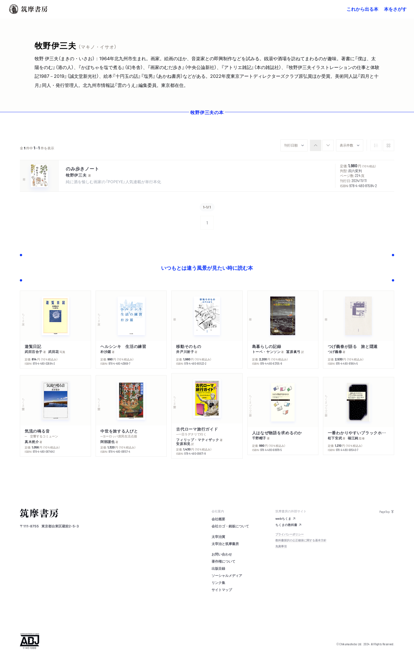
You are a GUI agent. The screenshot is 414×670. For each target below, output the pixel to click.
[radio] (315, 145)
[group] (322, 145)
